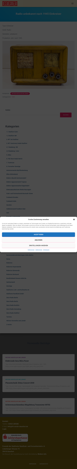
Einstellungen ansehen (38, 245)
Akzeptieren (38, 234)
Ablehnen (38, 240)
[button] (74, 219)
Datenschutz (31, 249)
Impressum (46, 249)
